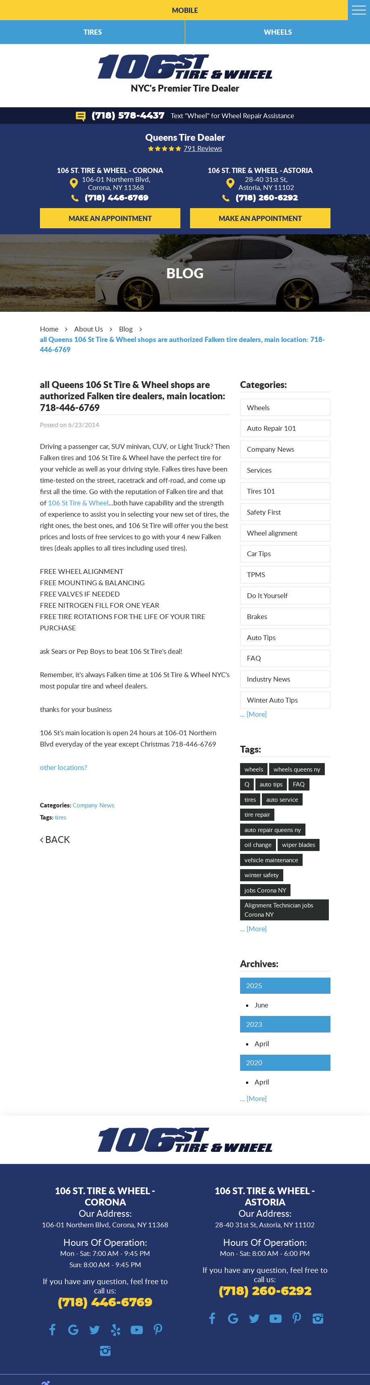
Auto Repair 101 (271, 428)
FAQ (254, 658)
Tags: (250, 749)
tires (60, 817)
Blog (126, 329)
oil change (258, 845)
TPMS (256, 574)
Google (73, 1330)
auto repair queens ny (273, 830)
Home (49, 329)
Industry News (268, 679)
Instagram (105, 1351)
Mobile (185, 10)
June (261, 1005)
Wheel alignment (272, 533)
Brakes (257, 616)
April (262, 1043)
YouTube (137, 1330)
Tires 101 (261, 491)
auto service (282, 799)
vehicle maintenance (271, 860)
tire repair (257, 814)
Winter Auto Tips (272, 700)
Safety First (264, 512)
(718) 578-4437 (128, 116)
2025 (254, 985)
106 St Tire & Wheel (78, 502)
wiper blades (298, 845)
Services (259, 470)
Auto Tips (261, 637)
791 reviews (203, 148)
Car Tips (259, 553)
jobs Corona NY (265, 890)
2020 (254, 1062)
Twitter (94, 1330)
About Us (88, 329)
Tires (93, 32)
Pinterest (158, 1330)
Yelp (116, 1330)
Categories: (263, 384)
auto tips (271, 784)
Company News (93, 805)
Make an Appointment (110, 218)
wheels (254, 769)
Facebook (52, 1330)
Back (57, 839)
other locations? (64, 767)
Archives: (259, 963)
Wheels (278, 32)
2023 (254, 1024)
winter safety (262, 875)
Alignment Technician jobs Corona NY (279, 909)
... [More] (253, 714)
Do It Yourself (267, 595)
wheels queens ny (297, 769)
